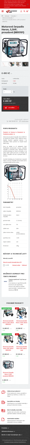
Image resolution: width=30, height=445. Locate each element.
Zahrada (7, 16)
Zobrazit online (16, 265)
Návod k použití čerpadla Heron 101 (12, 262)
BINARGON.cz (22, 442)
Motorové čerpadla (7, 18)
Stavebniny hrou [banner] (11, 11)
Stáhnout (24, 265)
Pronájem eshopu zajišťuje (11, 442)
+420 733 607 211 (12, 121)
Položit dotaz (23, 121)
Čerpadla (13, 16)
